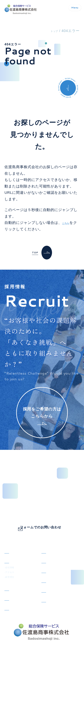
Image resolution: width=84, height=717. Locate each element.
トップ (52, 31)
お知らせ (49, 560)
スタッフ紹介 (53, 572)
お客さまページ (17, 621)
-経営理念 (11, 595)
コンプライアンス (56, 627)
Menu (69, 9)
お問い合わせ (53, 596)
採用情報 (49, 584)
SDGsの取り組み (19, 633)
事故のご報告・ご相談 (58, 611)
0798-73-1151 (46, 513)
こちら (68, 223)
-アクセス (11, 588)
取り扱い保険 (16, 609)
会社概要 (12, 572)
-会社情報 (11, 582)
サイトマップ (14, 701)
